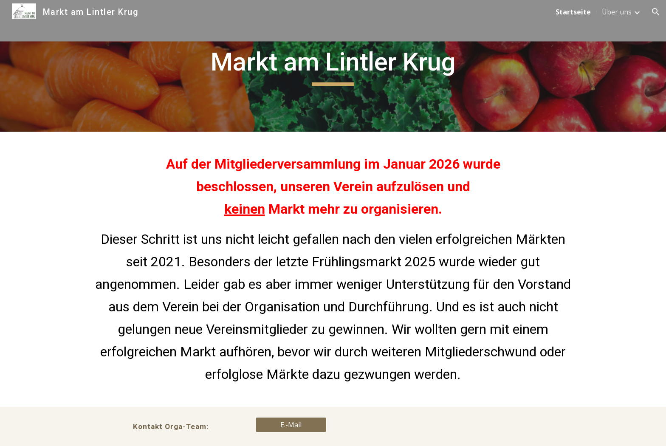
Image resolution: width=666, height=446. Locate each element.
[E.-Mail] (291, 424)
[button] (656, 12)
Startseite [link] (573, 12)
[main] (333, 65)
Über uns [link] (617, 12)
